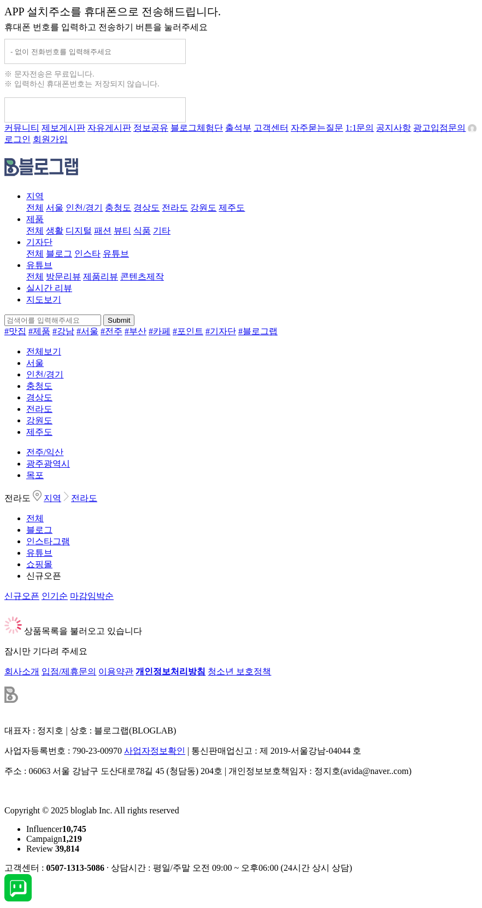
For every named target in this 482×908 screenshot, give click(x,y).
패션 (102, 230)
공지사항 (393, 127)
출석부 (238, 127)
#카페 (160, 331)
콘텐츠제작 (142, 276)
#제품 (39, 331)
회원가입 (50, 139)
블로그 (59, 253)
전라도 (175, 207)
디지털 (79, 230)
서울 (54, 207)
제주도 (232, 207)
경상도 (146, 207)
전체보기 (43, 351)
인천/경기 (84, 207)
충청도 (118, 207)
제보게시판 (63, 127)
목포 (35, 475)
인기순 (55, 596)
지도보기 (43, 299)
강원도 (203, 207)
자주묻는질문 (317, 127)
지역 (35, 196)
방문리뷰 (63, 276)
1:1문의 (359, 127)
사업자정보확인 (154, 750)
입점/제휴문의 (69, 671)
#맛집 (15, 331)
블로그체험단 (197, 127)
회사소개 (21, 671)
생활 (54, 230)
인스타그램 (48, 541)
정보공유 (150, 127)
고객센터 (271, 127)
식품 (142, 230)
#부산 (135, 331)
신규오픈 (43, 575)
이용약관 (115, 671)
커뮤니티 (21, 127)
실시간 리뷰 (49, 288)
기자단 (39, 242)
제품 (35, 219)
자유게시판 (109, 127)
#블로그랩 (258, 331)
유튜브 (116, 253)
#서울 (87, 331)
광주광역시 (48, 463)
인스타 (87, 253)
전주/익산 (44, 452)
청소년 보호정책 (239, 671)
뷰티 (122, 230)
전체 (35, 207)
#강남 (63, 331)
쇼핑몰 (39, 564)
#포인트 (188, 331)
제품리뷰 (100, 276)
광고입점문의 (439, 127)
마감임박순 (92, 596)
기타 (162, 230)
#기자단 (220, 331)
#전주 (111, 331)
